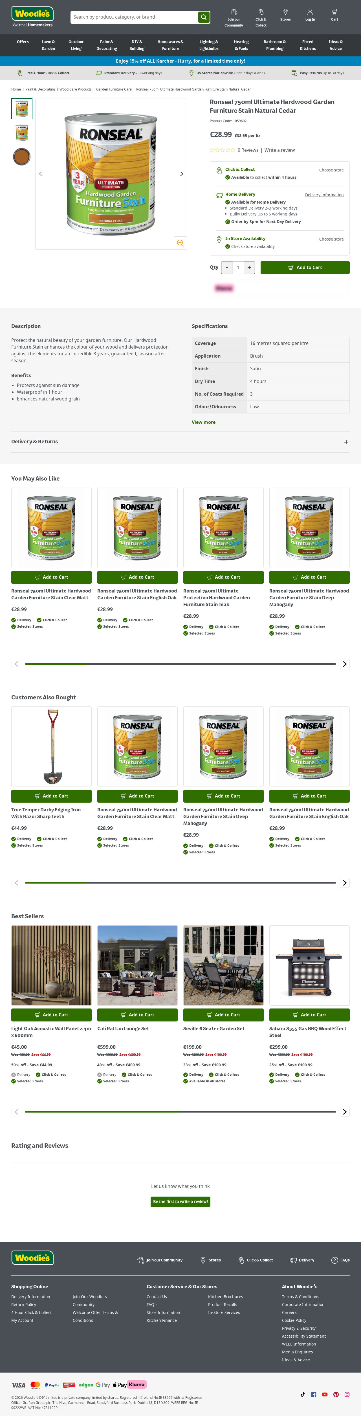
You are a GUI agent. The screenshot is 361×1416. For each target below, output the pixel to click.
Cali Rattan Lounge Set (123, 1029)
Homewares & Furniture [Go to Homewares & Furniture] (171, 45)
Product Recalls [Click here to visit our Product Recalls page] (222, 1305)
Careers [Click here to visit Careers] (289, 1313)
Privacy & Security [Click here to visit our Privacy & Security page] (299, 1328)
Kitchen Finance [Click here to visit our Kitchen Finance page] (162, 1320)
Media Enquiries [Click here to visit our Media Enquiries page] (297, 1352)
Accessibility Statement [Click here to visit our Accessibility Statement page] (304, 1336)
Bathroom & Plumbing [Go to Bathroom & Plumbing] (275, 45)
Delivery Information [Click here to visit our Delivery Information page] (30, 1297)
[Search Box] (140, 17)
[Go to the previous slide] (40, 174)
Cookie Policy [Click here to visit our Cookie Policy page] (294, 1320)
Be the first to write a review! (180, 1202)
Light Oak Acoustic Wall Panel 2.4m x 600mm (51, 1032)
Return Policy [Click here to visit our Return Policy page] (23, 1305)
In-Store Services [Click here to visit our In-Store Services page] (224, 1313)
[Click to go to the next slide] (345, 664)
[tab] (21, 108)
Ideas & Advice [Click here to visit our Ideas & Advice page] (296, 1360)
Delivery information (324, 195)
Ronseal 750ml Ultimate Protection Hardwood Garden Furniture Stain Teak (216, 598)
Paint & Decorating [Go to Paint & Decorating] (106, 45)
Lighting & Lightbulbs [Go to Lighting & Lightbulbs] (209, 45)
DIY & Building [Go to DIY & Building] (136, 45)
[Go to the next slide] (182, 174)
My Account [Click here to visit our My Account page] (22, 1320)
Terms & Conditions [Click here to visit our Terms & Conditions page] (300, 1297)
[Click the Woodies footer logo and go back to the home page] (32, 1261)
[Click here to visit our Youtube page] (324, 1394)
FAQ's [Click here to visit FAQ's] (152, 1305)
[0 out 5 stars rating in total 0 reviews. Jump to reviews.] (234, 150)
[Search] (203, 17)
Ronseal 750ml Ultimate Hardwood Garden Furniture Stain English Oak (137, 595)
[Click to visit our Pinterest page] (336, 1394)
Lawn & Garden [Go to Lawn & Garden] (48, 45)
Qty (214, 267)
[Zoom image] (180, 242)
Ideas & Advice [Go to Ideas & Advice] (336, 45)
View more (203, 422)
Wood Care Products (76, 89)
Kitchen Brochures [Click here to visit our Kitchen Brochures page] (225, 1297)
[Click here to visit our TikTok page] (302, 1394)
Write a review (280, 150)
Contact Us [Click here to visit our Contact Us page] (157, 1297)
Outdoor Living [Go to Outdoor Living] (76, 45)
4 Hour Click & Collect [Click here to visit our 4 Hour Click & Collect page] (31, 1313)
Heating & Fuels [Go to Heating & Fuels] (241, 45)
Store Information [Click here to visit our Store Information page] (163, 1313)
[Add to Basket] (305, 267)
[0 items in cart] (334, 16)
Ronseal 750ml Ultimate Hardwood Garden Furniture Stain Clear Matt (51, 595)
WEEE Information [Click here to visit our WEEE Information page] (299, 1344)
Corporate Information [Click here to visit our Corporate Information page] (303, 1305)
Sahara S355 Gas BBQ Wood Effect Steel (308, 1032)
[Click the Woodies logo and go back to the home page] (32, 17)
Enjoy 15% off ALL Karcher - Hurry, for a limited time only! (180, 61)
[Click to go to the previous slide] (16, 664)
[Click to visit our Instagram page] (347, 1394)
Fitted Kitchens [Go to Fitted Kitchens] (308, 45)
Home (16, 89)
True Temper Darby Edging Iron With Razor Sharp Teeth (46, 813)
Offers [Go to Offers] (23, 42)
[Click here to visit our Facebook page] (313, 1394)
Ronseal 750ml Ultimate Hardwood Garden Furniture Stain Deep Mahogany (309, 598)
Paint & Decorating (40, 89)
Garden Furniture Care (114, 89)
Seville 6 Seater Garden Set (214, 1029)
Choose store (331, 170)
